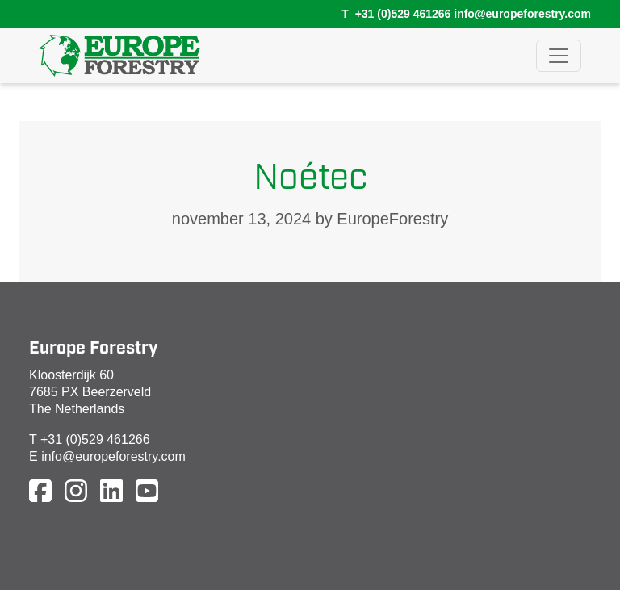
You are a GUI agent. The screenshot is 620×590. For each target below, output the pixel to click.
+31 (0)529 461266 (403, 13)
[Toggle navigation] (558, 56)
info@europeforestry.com (522, 13)
